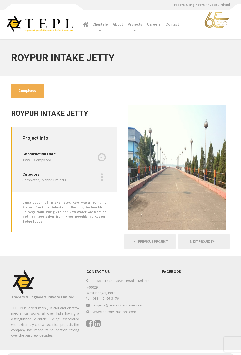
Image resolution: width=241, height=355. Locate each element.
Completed (27, 91)
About (118, 24)
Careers (154, 24)
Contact (172, 24)
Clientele (100, 24)
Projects (135, 24)
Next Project (204, 241)
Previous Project (150, 241)
